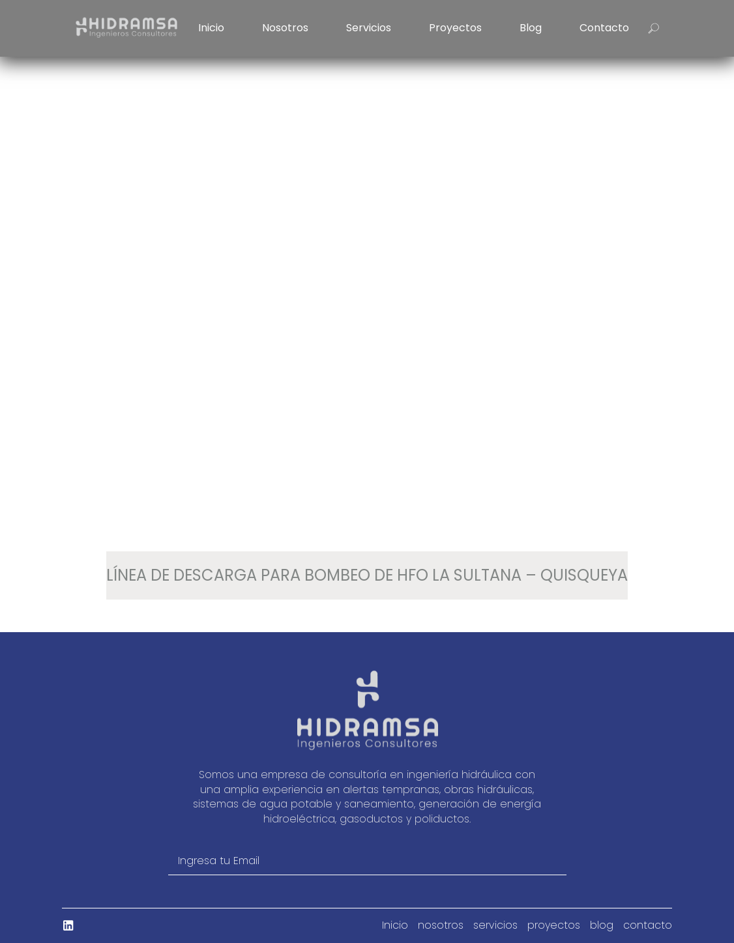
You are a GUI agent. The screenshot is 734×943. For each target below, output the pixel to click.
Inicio (211, 28)
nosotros (285, 28)
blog (531, 28)
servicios (368, 28)
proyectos (455, 28)
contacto (604, 28)
